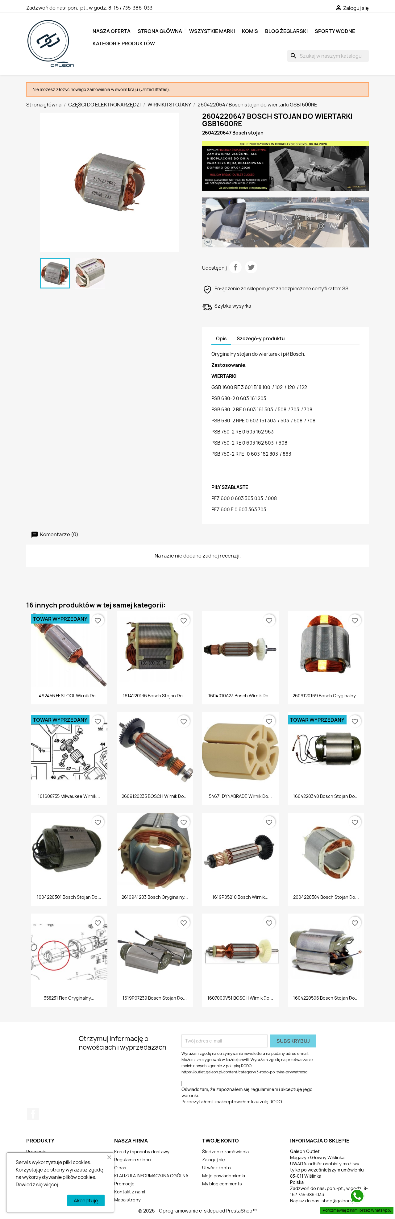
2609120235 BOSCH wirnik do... (155, 796)
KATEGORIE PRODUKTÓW (124, 43)
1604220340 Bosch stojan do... (326, 796)
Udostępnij (235, 267)
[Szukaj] (328, 56)
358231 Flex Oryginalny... (69, 998)
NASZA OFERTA (112, 31)
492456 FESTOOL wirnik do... (69, 696)
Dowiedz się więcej (37, 1184)
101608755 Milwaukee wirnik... (69, 796)
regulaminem (264, 1089)
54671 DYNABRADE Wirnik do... (240, 796)
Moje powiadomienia (223, 1176)
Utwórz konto (216, 1168)
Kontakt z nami (129, 1192)
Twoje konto (220, 1140)
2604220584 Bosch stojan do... (326, 897)
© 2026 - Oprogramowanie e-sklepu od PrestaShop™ (197, 1211)
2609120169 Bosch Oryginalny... (326, 696)
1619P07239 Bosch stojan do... (155, 998)
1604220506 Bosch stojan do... (326, 998)
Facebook (33, 1114)
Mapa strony (127, 1200)
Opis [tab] (221, 338)
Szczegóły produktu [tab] (261, 338)
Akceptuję (86, 1200)
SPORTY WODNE (335, 31)
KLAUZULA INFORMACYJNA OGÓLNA (151, 1176)
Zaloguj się (213, 1160)
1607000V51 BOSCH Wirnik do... (240, 998)
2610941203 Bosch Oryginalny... (155, 897)
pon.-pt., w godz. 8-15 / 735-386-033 (110, 7)
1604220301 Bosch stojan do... (69, 897)
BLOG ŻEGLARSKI (286, 31)
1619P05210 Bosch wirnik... (240, 897)
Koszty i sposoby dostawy (141, 1152)
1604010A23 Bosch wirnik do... (240, 696)
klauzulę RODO (266, 1102)
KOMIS (250, 31)
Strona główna (160, 31)
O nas (120, 1168)
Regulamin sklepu (132, 1160)
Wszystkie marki (212, 31)
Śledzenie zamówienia (225, 1152)
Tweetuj (251, 267)
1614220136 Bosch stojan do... (154, 696)
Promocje (36, 1152)
